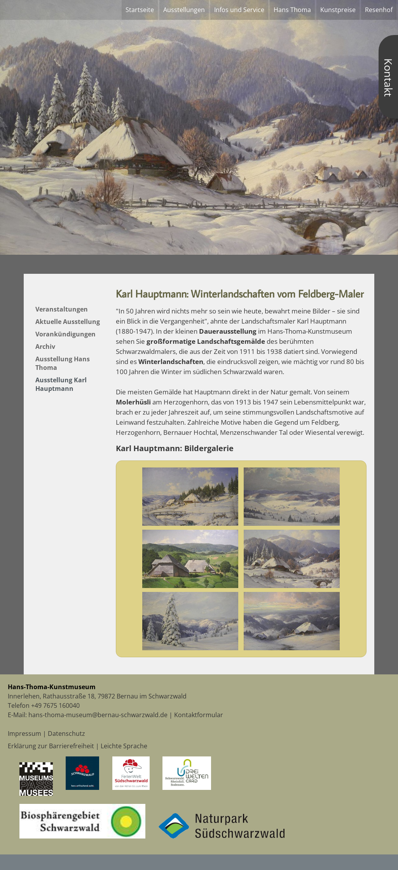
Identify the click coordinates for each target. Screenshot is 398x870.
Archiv (45, 346)
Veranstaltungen (61, 309)
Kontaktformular (198, 715)
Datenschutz (66, 733)
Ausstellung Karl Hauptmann (61, 384)
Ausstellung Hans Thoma (62, 363)
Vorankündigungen (65, 334)
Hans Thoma (292, 9)
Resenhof (379, 9)
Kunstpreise (338, 9)
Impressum (24, 733)
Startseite (140, 9)
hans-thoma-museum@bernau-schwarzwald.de (98, 715)
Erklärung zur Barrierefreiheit (51, 746)
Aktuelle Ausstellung (67, 321)
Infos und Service (239, 9)
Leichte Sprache (124, 746)
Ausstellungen (184, 9)
